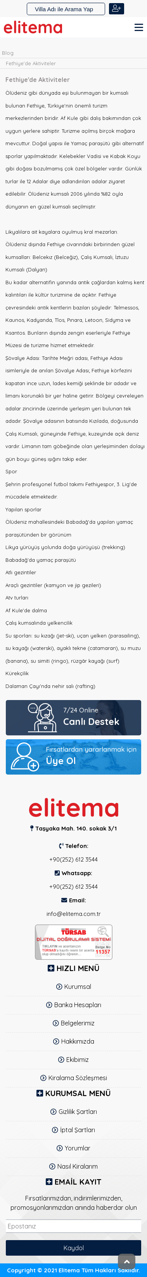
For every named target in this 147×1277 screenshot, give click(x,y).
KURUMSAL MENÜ (78, 1093)
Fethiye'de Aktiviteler (31, 63)
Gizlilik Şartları (78, 1111)
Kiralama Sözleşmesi (77, 1078)
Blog (8, 53)
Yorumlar (77, 1148)
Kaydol (74, 1248)
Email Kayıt (78, 1182)
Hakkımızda (77, 1041)
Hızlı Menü (78, 968)
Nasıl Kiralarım (77, 1166)
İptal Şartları (77, 1130)
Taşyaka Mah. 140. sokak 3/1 (76, 828)
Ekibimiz (77, 1059)
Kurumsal (77, 986)
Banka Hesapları (77, 1005)
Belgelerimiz (78, 1023)
